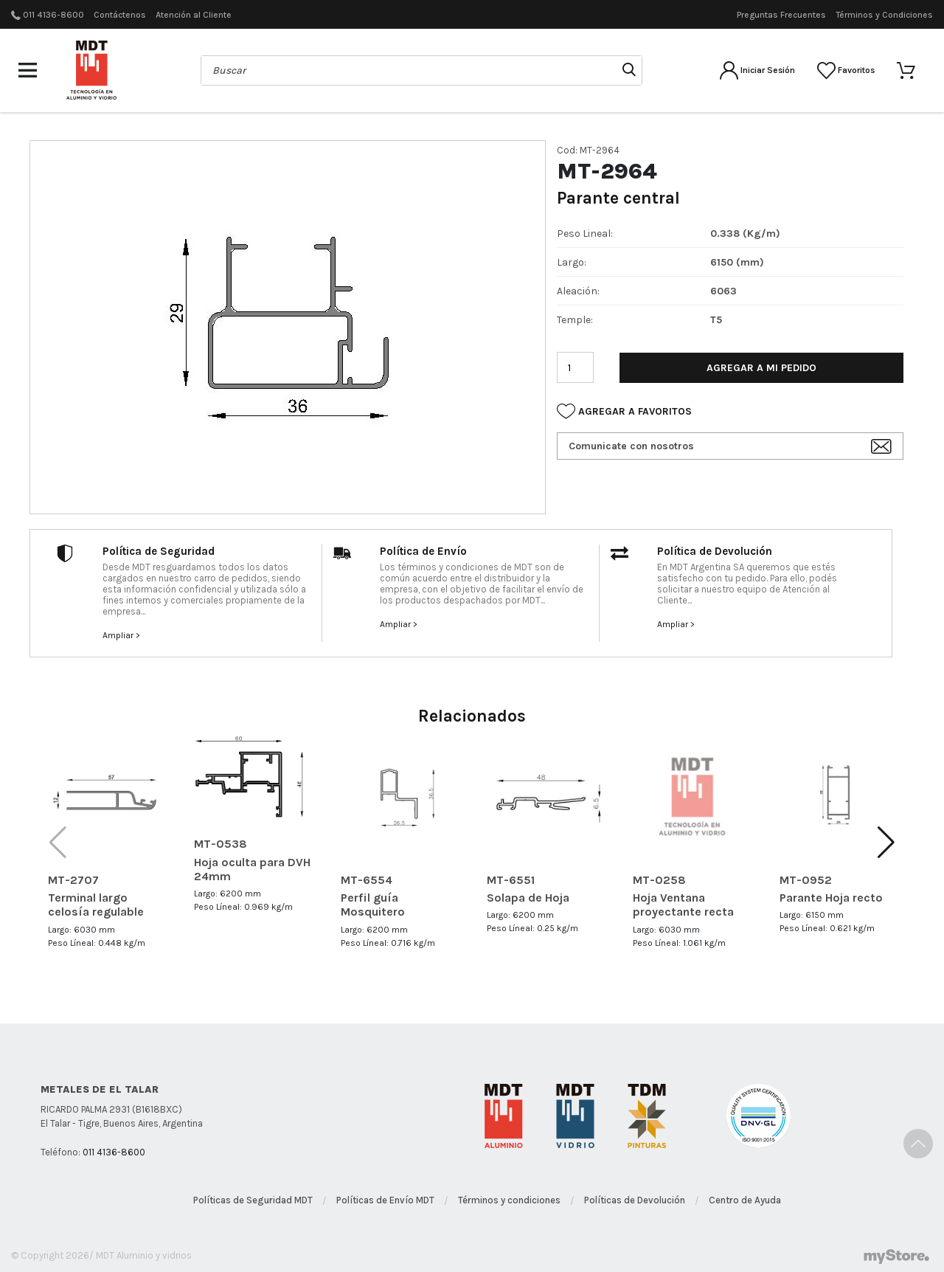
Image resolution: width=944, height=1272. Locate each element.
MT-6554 (366, 880)
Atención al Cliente (194, 14)
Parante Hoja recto (831, 898)
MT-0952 (806, 880)
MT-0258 (659, 880)
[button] (886, 842)
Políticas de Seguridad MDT (253, 1200)
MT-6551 (511, 880)
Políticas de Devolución (634, 1200)
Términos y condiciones (509, 1200)
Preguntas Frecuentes (781, 14)
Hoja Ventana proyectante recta (683, 905)
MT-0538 (220, 844)
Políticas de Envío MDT (385, 1200)
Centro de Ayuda (745, 1200)
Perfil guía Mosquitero (373, 905)
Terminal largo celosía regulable (96, 905)
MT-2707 (73, 880)
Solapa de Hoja (528, 898)
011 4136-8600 (53, 14)
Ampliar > (121, 635)
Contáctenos (120, 14)
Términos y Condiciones (884, 14)
